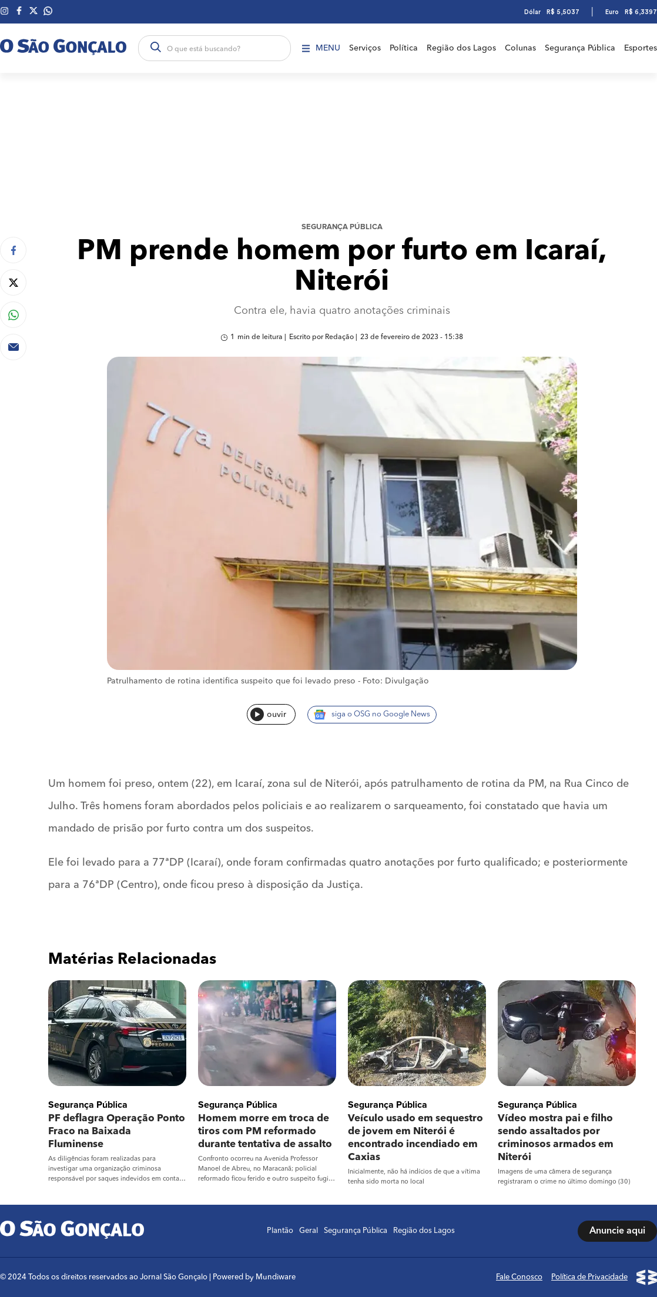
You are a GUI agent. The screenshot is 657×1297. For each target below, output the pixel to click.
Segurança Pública (580, 48)
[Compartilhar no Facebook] (13, 250)
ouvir (268, 714)
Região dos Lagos (461, 48)
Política (404, 48)
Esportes (640, 48)
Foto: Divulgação (396, 681)
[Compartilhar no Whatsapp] (13, 314)
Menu (321, 48)
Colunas (520, 48)
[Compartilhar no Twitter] (13, 282)
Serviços (365, 48)
